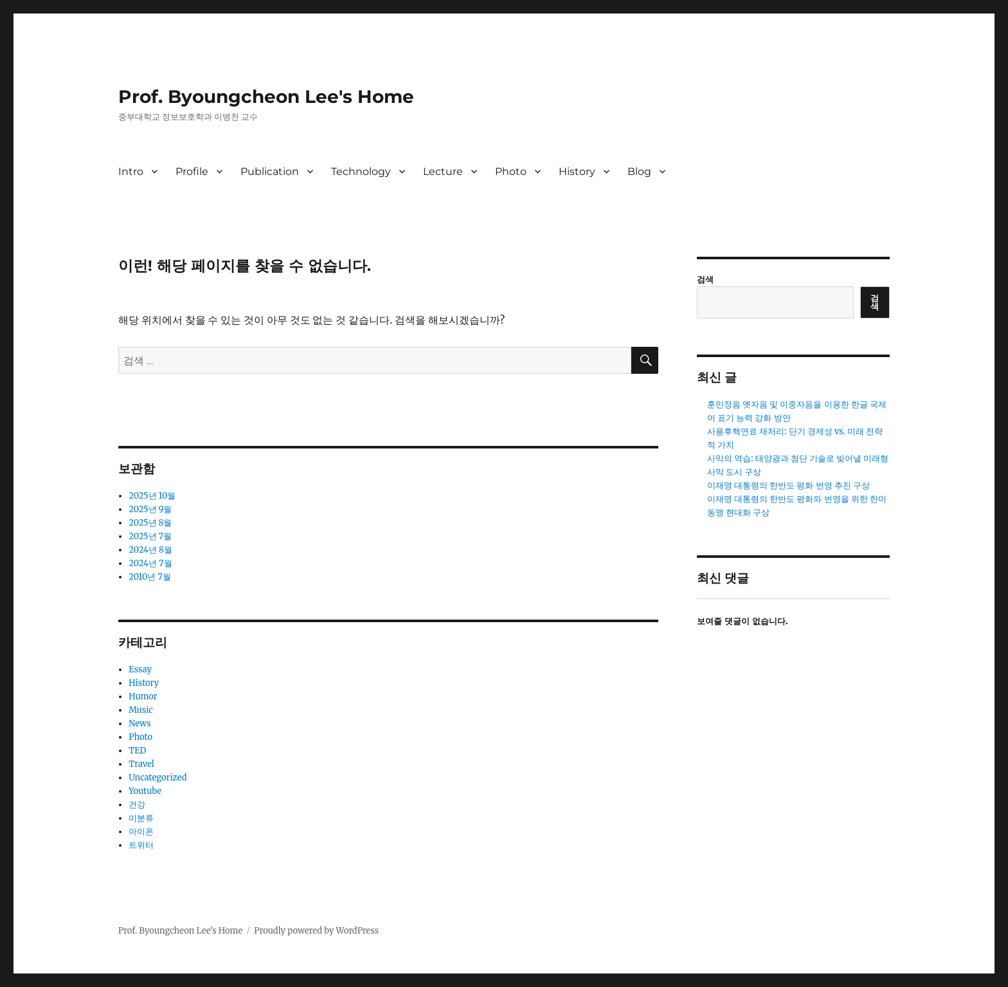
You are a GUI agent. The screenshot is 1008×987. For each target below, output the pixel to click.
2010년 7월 (150, 576)
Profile (192, 171)
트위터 (141, 845)
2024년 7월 (150, 563)
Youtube (145, 791)
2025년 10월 (152, 495)
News (139, 723)
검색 (705, 279)
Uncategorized (157, 777)
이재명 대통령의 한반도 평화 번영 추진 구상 (788, 485)
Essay (140, 669)
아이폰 (141, 831)
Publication (269, 171)
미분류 (141, 818)
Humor (143, 696)
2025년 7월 (150, 536)
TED (137, 750)
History (577, 171)
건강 (137, 804)
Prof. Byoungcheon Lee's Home (266, 96)
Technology (361, 171)
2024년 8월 (150, 549)
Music (141, 710)
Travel (141, 764)
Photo (510, 171)
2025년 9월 (150, 509)
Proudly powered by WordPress (316, 930)
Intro (130, 171)
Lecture (443, 171)
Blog (639, 171)
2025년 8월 (150, 522)
